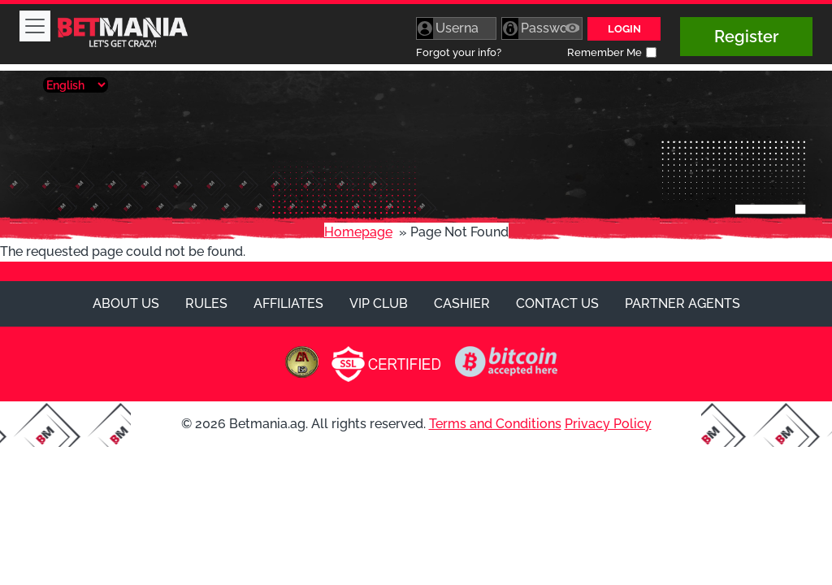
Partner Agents (682, 303)
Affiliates (288, 303)
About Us (126, 303)
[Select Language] (75, 85)
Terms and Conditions (495, 423)
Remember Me (604, 52)
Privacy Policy (608, 423)
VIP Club (378, 303)
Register (746, 36)
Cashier (462, 303)
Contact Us (557, 303)
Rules (206, 303)
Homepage (358, 232)
